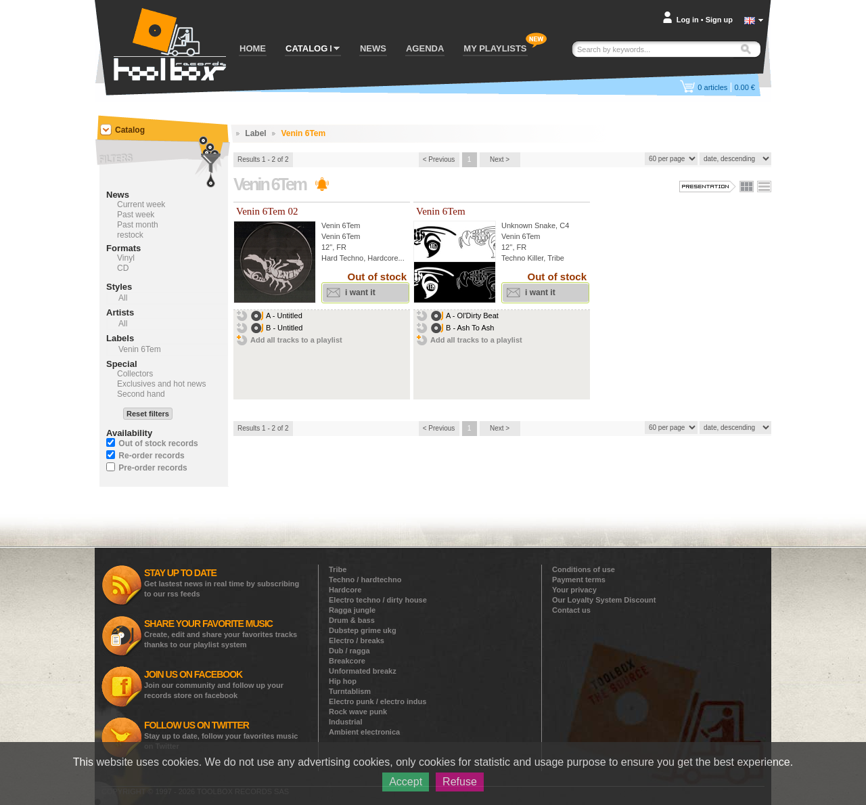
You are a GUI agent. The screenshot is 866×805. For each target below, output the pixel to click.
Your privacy (574, 590)
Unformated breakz (362, 671)
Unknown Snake (528, 225)
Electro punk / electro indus (377, 701)
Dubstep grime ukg (362, 630)
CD (123, 268)
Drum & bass (352, 620)
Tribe (337, 569)
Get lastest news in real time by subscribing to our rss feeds (221, 582)
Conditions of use (583, 569)
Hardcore (345, 590)
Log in (688, 20)
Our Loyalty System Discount (604, 600)
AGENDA (425, 48)
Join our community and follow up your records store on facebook (213, 684)
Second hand (141, 394)
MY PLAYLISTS (494, 48)
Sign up (719, 20)
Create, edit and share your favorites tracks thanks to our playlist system (220, 633)
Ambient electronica (364, 732)
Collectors (135, 373)
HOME (253, 48)
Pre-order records (152, 468)
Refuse (459, 781)
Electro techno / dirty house (378, 600)
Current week (141, 204)
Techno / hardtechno (365, 579)
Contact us (571, 610)
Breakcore (347, 661)
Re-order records (151, 455)
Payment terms (579, 579)
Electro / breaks (356, 640)
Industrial (346, 722)
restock (130, 235)
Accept (405, 781)
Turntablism (350, 691)
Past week (135, 214)
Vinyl (126, 258)
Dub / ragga (349, 651)
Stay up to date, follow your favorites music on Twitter (221, 735)
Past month (137, 225)
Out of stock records (158, 443)
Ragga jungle (352, 610)
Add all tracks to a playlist (296, 340)
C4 (564, 225)
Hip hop (343, 681)
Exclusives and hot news (161, 384)
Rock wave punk (358, 712)
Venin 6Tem (340, 225)
